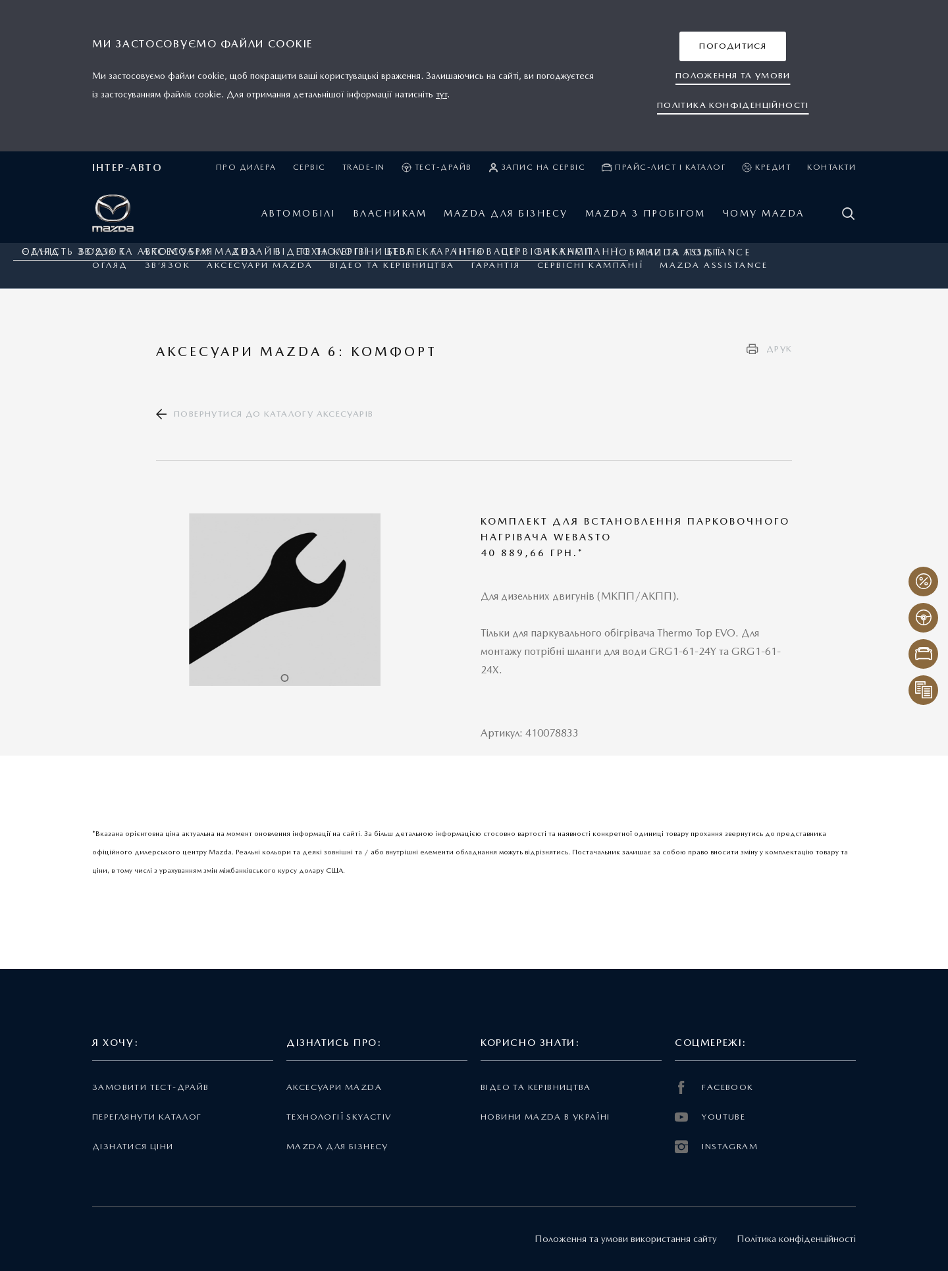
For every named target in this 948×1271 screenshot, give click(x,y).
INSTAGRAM (716, 1146)
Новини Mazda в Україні (545, 1117)
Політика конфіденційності (796, 1239)
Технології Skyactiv (338, 1117)
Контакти (831, 167)
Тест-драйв (437, 167)
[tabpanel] (285, 599)
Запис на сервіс (537, 167)
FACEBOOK (714, 1087)
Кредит (766, 167)
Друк (779, 348)
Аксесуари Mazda (260, 265)
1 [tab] (284, 678)
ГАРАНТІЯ (496, 265)
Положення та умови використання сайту (626, 1239)
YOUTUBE (710, 1117)
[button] (732, 46)
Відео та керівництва (392, 265)
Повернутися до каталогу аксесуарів (273, 414)
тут (441, 94)
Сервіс (309, 167)
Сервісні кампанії (590, 265)
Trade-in (363, 167)
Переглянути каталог (146, 1117)
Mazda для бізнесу (337, 1146)
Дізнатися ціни (133, 1146)
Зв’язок (168, 265)
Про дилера (246, 167)
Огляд (110, 265)
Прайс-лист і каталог (663, 167)
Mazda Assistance (714, 265)
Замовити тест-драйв (150, 1087)
